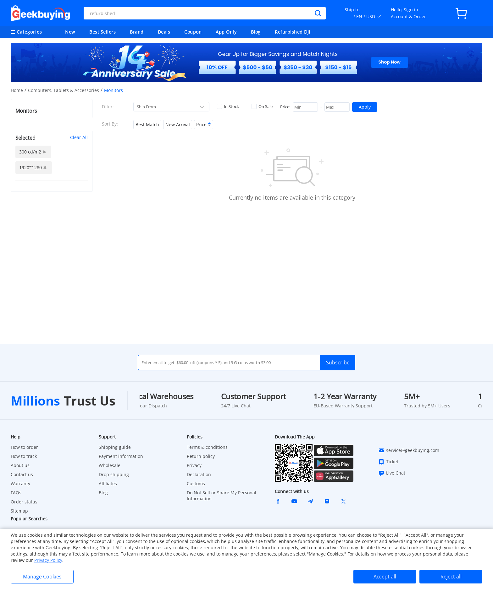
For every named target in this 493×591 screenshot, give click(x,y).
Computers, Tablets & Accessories (63, 90)
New (70, 32)
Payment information (121, 456)
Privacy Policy (48, 560)
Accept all (385, 576)
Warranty (20, 483)
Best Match (147, 124)
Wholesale (109, 465)
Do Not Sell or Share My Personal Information (221, 496)
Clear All (79, 137)
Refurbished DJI (292, 32)
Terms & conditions (207, 447)
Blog (256, 32)
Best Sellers (102, 32)
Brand (137, 32)
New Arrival (177, 124)
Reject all (451, 576)
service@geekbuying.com (408, 450)
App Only (226, 32)
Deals (164, 32)
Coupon (193, 32)
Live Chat (391, 473)
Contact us (22, 474)
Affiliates (108, 483)
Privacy (194, 465)
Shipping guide (115, 447)
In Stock (228, 106)
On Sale (262, 106)
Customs (196, 483)
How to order (24, 447)
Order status (24, 502)
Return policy (201, 456)
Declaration (199, 474)
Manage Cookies (42, 576)
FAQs (16, 493)
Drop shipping (114, 474)
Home (17, 90)
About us (20, 465)
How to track (24, 456)
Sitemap (19, 511)
